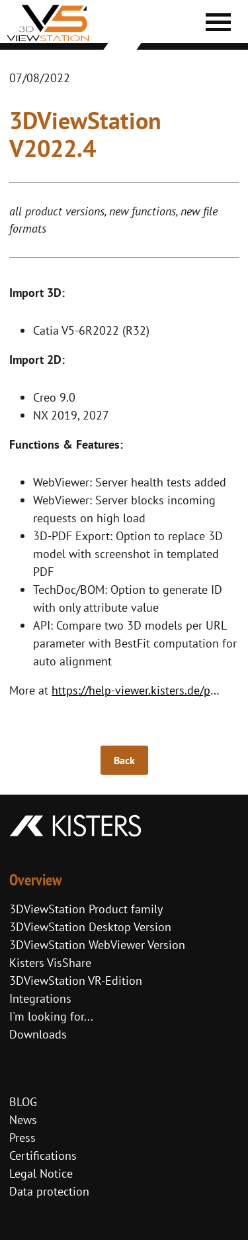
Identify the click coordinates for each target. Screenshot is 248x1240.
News (23, 1119)
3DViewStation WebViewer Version (97, 944)
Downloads (38, 1034)
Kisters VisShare (50, 962)
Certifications (43, 1155)
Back (124, 760)
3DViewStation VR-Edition (75, 980)
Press (22, 1137)
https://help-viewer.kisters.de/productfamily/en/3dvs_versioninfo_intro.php (140, 690)
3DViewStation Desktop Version (90, 926)
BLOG (23, 1101)
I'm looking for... (51, 1016)
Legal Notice (41, 1173)
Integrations (40, 998)
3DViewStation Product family (86, 909)
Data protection (49, 1191)
